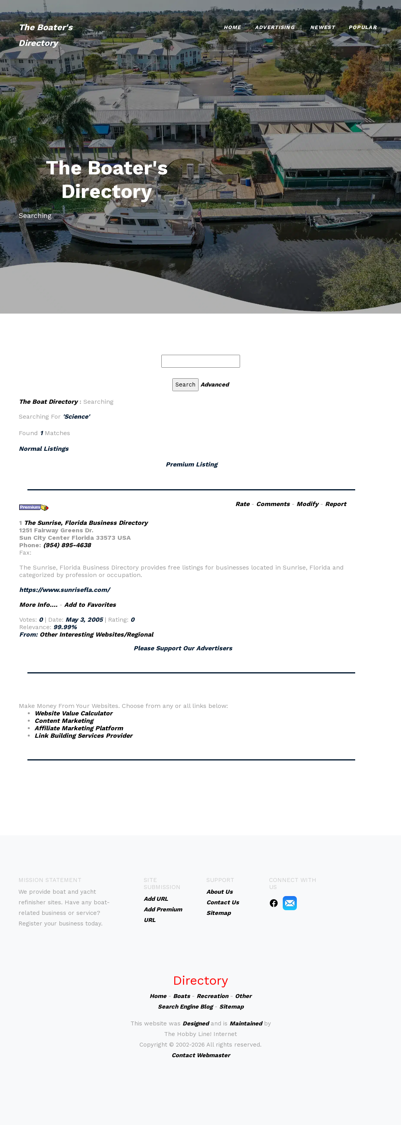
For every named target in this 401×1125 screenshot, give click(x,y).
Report (335, 504)
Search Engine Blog (185, 1006)
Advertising (274, 27)
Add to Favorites (90, 604)
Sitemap (231, 1006)
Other (243, 996)
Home (232, 27)
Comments (273, 504)
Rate (242, 504)
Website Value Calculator (73, 713)
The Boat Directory (48, 401)
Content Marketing (63, 720)
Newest (322, 27)
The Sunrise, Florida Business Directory (86, 522)
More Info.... (38, 604)
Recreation (212, 996)
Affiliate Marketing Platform (78, 728)
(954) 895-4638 (67, 545)
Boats (181, 996)
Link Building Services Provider (83, 735)
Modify (307, 504)
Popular (363, 27)
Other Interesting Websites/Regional (96, 634)
